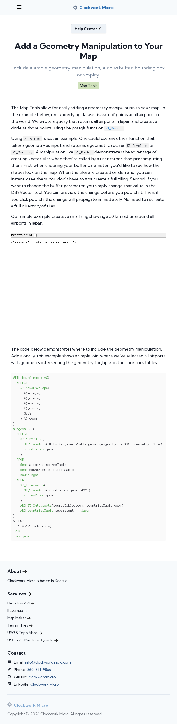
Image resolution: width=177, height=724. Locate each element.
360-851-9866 (39, 669)
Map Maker (19, 618)
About (17, 571)
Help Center (89, 28)
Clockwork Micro (44, 684)
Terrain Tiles (20, 625)
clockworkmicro (42, 677)
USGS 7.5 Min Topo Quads (32, 640)
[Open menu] (19, 7)
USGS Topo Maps (24, 632)
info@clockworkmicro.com (48, 662)
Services (19, 594)
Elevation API (20, 603)
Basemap (17, 610)
